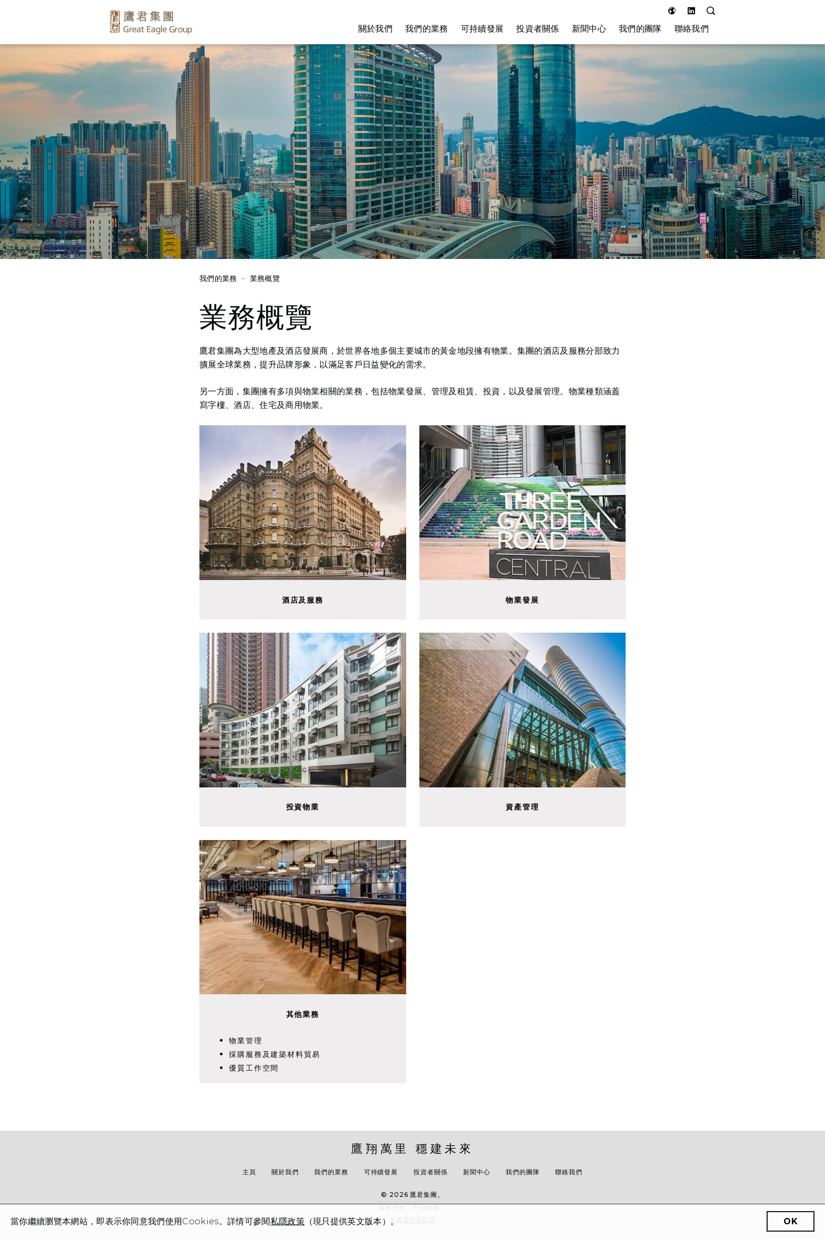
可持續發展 (482, 29)
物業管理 (245, 1040)
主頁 (249, 1172)
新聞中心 (589, 29)
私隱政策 (287, 1221)
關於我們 (375, 29)
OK (790, 1221)
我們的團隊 (640, 29)
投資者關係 (537, 29)
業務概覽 (265, 278)
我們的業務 (426, 29)
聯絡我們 (692, 29)
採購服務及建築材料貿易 (274, 1054)
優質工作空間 (254, 1068)
